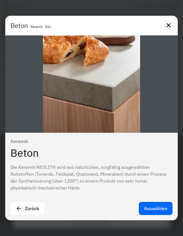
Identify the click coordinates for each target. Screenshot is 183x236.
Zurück (27, 208)
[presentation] (91, 118)
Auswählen (155, 208)
